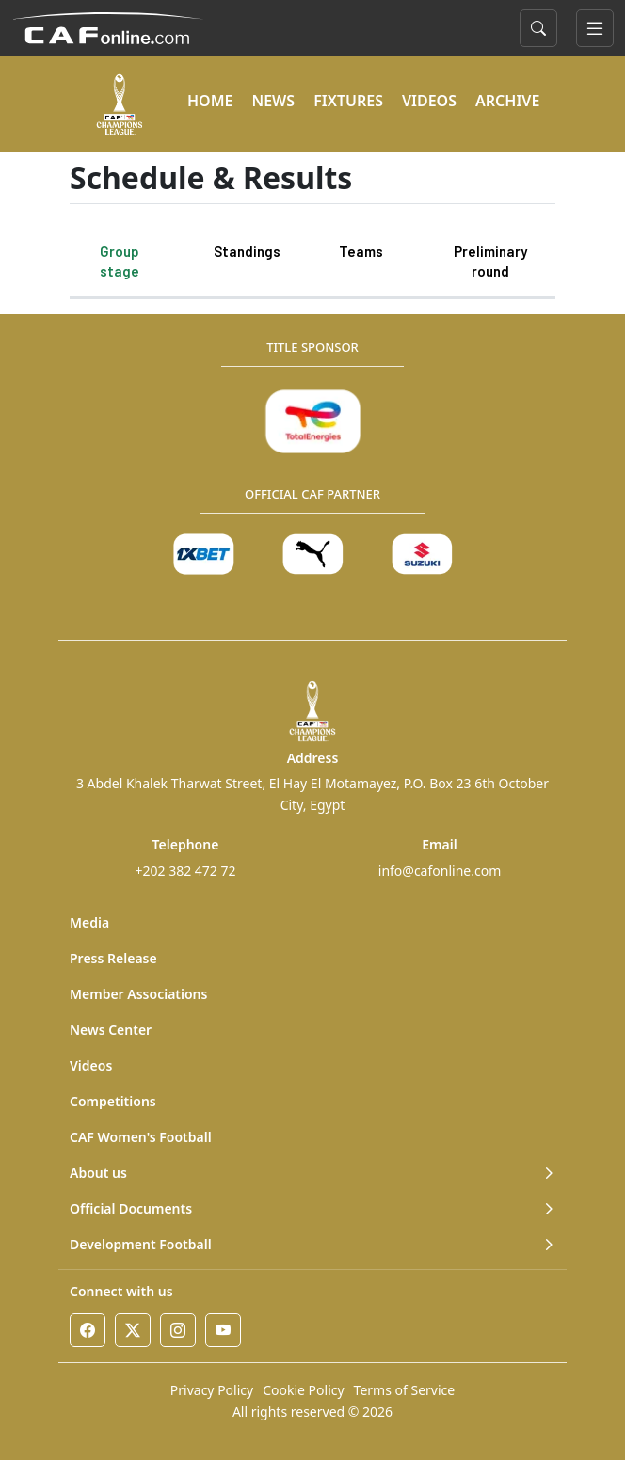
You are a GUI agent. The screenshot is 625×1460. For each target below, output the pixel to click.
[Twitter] (133, 1330)
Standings (247, 251)
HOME (209, 100)
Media (89, 922)
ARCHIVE (507, 100)
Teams (361, 251)
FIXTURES (348, 100)
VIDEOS (429, 100)
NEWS (273, 100)
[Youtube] (223, 1330)
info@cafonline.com (439, 871)
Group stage (119, 261)
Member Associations (138, 994)
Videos (91, 1065)
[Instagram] (178, 1330)
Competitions (113, 1101)
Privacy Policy (211, 1390)
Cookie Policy (303, 1390)
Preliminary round (490, 261)
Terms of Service (405, 1390)
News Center (111, 1030)
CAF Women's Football (141, 1137)
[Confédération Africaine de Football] (107, 26)
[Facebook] (87, 1330)
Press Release (113, 958)
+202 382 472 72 (185, 871)
